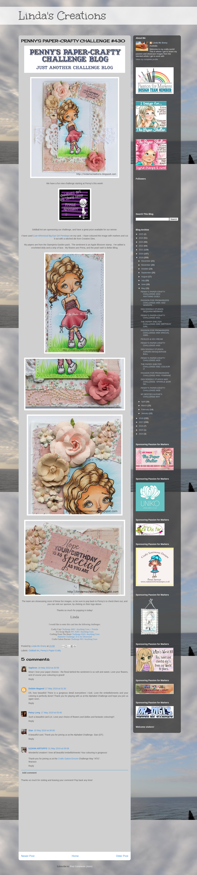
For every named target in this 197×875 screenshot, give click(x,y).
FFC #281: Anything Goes (82, 632)
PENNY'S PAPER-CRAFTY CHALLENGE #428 (153, 389)
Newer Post (27, 856)
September (146, 272)
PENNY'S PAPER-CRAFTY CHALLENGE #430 (153, 344)
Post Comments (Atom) (81, 866)
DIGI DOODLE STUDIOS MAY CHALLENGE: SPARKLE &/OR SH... (156, 381)
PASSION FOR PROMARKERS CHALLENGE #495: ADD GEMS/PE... (155, 302)
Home (75, 856)
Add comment (29, 773)
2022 (141, 246)
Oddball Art (34, 650)
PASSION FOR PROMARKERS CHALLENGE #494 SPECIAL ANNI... (155, 332)
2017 (141, 422)
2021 (141, 250)
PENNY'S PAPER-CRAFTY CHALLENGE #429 (153, 359)
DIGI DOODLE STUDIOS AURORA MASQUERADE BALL (153, 351)
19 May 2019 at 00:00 (44, 730)
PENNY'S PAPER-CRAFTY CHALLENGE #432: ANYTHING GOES (153, 294)
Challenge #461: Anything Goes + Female (80, 629)
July (143, 280)
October (145, 269)
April (143, 401)
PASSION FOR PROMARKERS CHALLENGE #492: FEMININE (156, 374)
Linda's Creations (62, 15)
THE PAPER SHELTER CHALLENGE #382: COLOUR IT (155, 366)
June (143, 284)
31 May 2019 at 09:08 (58, 748)
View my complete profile (147, 59)
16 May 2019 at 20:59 (48, 668)
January (145, 413)
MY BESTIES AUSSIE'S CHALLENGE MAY (151, 395)
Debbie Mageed (36, 688)
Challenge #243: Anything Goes (86, 634)
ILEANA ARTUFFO (37, 748)
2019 (141, 257)
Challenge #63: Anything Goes (84, 639)
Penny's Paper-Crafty (50, 650)
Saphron (32, 668)
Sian (30, 730)
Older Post (122, 856)
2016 (141, 426)
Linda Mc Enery (160, 43)
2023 (141, 242)
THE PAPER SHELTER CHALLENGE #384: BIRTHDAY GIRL (156, 324)
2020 (141, 254)
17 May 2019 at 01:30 (55, 688)
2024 (141, 238)
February (145, 409)
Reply (31, 679)
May (143, 288)
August (144, 276)
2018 (141, 418)
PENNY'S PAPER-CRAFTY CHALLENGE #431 (153, 316)
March (144, 405)
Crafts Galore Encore (68, 758)
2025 (141, 234)
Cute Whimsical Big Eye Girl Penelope (51, 235)
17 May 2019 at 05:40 (51, 712)
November (146, 265)
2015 (141, 430)
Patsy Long (34, 712)
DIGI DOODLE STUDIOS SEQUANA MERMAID (152, 310)
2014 (141, 434)
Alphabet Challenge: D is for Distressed (74, 637)
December (146, 261)
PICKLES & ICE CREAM (152, 339)
